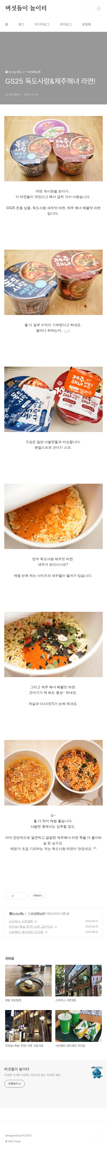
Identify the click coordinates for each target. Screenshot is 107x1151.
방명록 (86, 24)
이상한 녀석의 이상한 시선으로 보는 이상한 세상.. (33, 1075)
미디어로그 (42, 24)
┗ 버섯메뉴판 (36, 913)
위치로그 (66, 24)
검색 (89, 8)
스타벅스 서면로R (21, 921)
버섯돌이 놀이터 (26, 9)
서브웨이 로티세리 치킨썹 (26, 932)
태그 (21, 24)
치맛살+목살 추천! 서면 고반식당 (31, 926)
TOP (98, 1137)
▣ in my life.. (17, 913)
